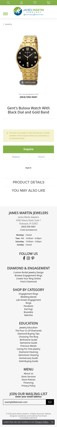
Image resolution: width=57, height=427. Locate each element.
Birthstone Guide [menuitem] (28, 339)
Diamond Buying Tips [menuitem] (28, 333)
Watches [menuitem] (28, 315)
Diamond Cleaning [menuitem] (28, 351)
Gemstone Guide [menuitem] (28, 342)
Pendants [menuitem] (28, 306)
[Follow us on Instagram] (28, 258)
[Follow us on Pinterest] (32, 258)
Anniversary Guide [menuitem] (28, 358)
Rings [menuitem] (28, 302)
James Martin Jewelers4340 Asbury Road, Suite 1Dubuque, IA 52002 (28, 223)
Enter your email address (28, 396)
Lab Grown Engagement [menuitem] (28, 299)
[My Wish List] (34, 2)
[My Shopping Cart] (48, 2)
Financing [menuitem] (28, 382)
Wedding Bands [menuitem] (28, 296)
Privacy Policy (41, 422)
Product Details (28, 182)
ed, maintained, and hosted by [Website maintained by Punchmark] (26, 415)
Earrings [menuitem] (28, 309)
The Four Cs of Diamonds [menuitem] (28, 330)
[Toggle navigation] (5, 13)
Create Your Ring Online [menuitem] (28, 278)
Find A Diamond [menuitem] (28, 281)
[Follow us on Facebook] (24, 258)
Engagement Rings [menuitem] (28, 293)
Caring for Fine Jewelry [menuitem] (28, 348)
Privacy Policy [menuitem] (28, 385)
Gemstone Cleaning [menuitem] (28, 355)
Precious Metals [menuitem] (28, 345)
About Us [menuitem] (28, 373)
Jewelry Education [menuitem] (28, 327)
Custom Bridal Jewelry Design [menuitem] (28, 272)
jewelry (8, 24)
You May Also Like (28, 190)
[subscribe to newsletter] (50, 402)
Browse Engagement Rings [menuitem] (28, 275)
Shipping (15, 157)
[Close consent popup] (52, 422)
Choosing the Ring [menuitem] (28, 336)
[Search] (8, 2)
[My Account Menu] (21, 2)
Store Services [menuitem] (28, 376)
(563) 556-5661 (28, 97)
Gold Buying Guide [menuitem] (28, 361)
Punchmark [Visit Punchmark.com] (42, 415)
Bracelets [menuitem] (28, 312)
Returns (41, 157)
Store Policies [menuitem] (28, 379)
